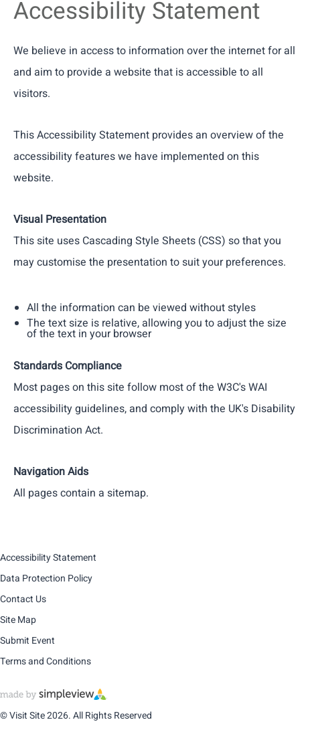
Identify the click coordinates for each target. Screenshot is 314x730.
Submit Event (27, 641)
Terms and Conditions (45, 661)
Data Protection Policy (46, 578)
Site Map (18, 620)
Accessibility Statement (48, 558)
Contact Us (23, 599)
